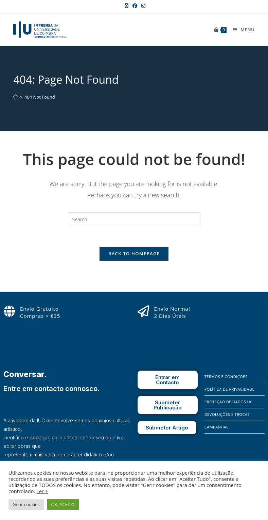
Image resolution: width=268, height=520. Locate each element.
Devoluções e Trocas (227, 414)
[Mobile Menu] (241, 30)
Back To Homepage (134, 253)
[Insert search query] (134, 219)
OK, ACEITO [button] (63, 504)
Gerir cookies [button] (26, 504)
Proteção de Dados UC (228, 401)
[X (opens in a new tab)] (126, 6)
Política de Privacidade (229, 389)
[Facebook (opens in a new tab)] (134, 6)
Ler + (42, 491)
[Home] (15, 97)
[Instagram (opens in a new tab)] (142, 6)
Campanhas (216, 426)
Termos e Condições (226, 376)
